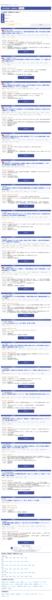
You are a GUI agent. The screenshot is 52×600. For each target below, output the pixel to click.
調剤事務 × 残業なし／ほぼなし (8, 584)
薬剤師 (3, 594)
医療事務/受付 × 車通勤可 (7, 588)
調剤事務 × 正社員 (5, 582)
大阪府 (14, 568)
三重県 (3, 568)
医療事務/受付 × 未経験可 (38, 586)
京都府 (10, 568)
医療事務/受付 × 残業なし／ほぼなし (24, 586)
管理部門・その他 (5, 596)
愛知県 (33, 565)
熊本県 (14, 576)
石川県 (10, 565)
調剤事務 (12, 594)
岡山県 (10, 572)
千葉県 (18, 561)
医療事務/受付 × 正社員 (14, 582)
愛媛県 (29, 572)
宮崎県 (22, 576)
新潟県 (3, 565)
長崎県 (10, 576)
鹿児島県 (26, 576)
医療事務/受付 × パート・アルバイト (41, 584)
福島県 (25, 557)
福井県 (14, 565)
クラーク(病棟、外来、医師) (27, 594)
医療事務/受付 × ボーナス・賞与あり (9, 586)
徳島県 (22, 572)
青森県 (6, 557)
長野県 (22, 565)
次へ (30, 548)
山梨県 (18, 565)
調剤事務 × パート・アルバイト (26, 582)
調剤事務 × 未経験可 (19, 584)
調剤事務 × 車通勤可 (28, 584)
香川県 (25, 572)
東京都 (22, 561)
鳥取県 (3, 572)
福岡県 (3, 576)
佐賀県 (6, 576)
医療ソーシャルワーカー (39, 594)
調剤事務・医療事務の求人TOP (6, 4)
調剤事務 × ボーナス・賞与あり (40, 582)
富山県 (6, 565)
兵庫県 (18, 568)
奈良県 (22, 568)
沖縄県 (30, 576)
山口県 (18, 572)
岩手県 (10, 557)
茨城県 (3, 561)
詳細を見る (26, 51)
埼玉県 (14, 561)
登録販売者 (7, 594)
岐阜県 (25, 565)
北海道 (3, 557)
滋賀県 (6, 568)
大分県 (18, 576)
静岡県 (29, 565)
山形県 (22, 557)
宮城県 (14, 557)
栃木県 (6, 561)
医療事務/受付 (18, 594)
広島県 (14, 572)
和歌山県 (26, 568)
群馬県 (10, 561)
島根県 (6, 572)
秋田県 (18, 557)
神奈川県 (26, 561)
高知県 (33, 572)
